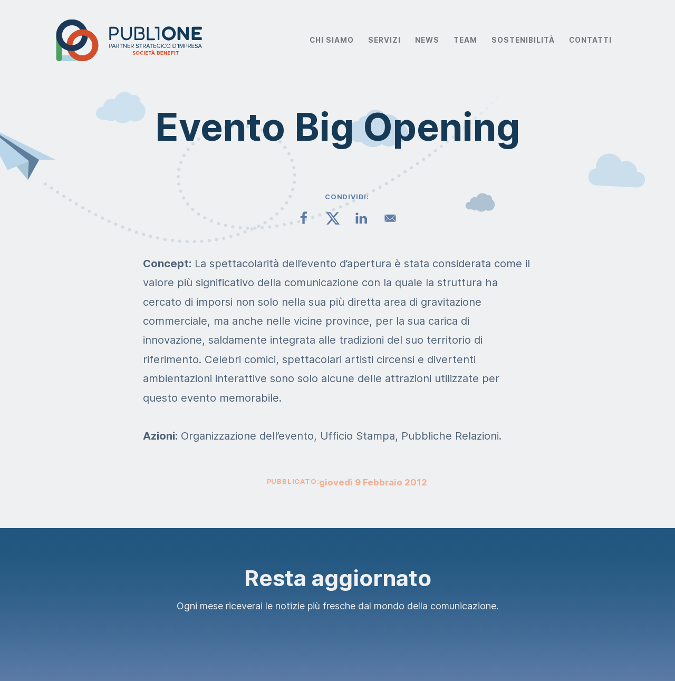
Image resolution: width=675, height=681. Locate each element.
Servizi (384, 40)
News (427, 40)
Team (465, 40)
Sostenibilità (523, 40)
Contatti (590, 40)
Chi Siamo (332, 40)
